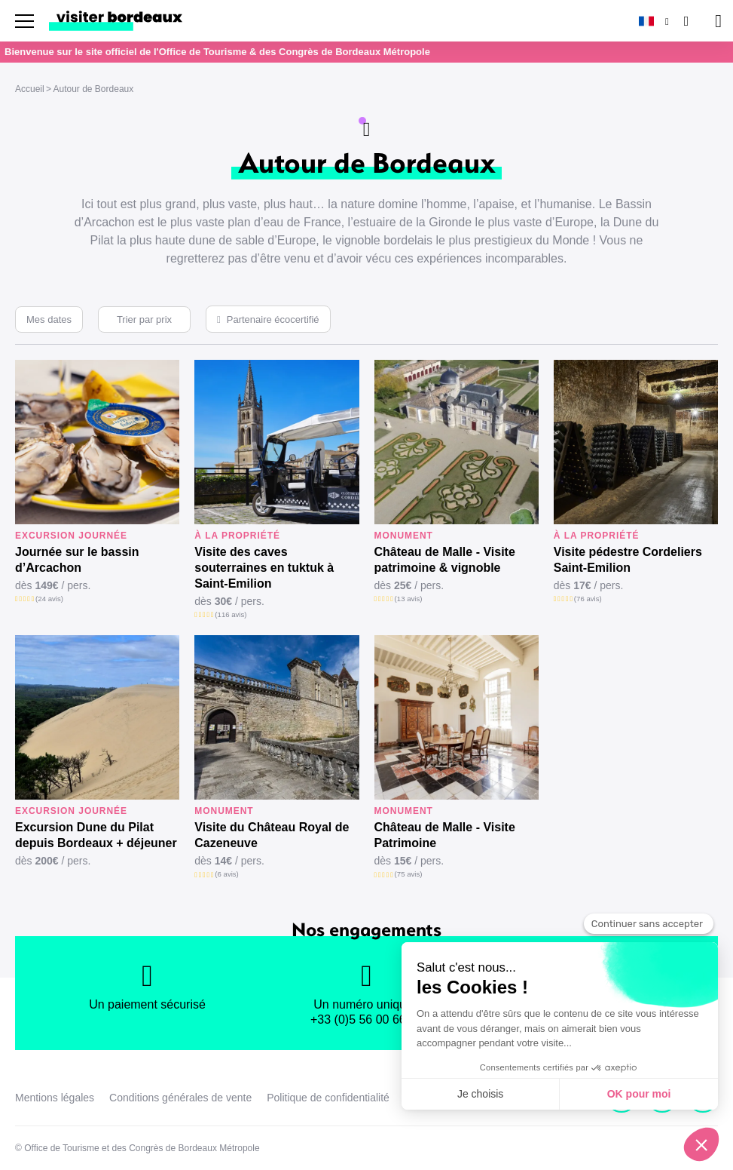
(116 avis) (230, 614)
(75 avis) (409, 874)
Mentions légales (54, 1098)
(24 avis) (49, 598)
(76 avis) (588, 598)
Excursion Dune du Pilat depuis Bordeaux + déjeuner (96, 835)
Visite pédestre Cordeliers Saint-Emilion (628, 559)
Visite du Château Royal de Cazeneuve (271, 835)
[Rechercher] (685, 20)
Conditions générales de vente (180, 1098)
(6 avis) (226, 874)
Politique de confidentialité (328, 1098)
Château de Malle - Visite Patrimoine (444, 835)
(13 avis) (409, 598)
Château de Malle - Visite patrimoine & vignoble (444, 559)
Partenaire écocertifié (273, 319)
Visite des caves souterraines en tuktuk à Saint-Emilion (264, 567)
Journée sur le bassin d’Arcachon (77, 559)
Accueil (29, 89)
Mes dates (49, 319)
